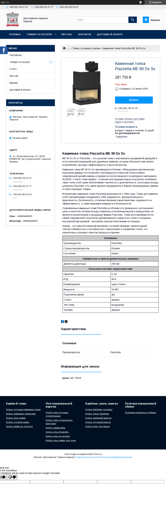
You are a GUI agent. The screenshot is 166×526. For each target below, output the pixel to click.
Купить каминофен (55, 427)
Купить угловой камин (17, 422)
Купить (134, 100)
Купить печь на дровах (58, 436)
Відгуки (13, 82)
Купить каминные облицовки (21, 413)
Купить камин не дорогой (19, 426)
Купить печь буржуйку (57, 432)
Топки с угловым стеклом (86, 48)
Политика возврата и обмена (140, 412)
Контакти (84, 34)
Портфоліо (15, 55)
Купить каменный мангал (98, 418)
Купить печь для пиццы (97, 426)
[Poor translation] (12, 477)
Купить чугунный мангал (98, 422)
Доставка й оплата (109, 34)
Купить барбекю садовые (98, 409)
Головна (14, 34)
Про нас (66, 34)
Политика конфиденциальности (117, 457)
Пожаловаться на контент (87, 457)
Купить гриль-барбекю (97, 413)
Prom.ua (98, 454)
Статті (13, 69)
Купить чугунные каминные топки (23, 409)
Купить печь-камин (16, 418)
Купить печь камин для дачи (61, 440)
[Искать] (132, 20)
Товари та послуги (39, 34)
